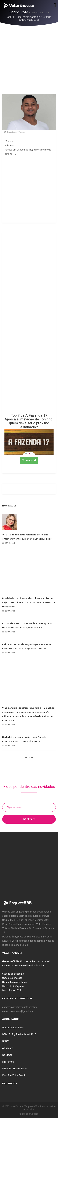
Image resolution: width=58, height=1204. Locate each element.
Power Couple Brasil (12, 1027)
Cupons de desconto (13, 973)
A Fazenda (7, 1048)
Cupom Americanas (12, 978)
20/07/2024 (8, 611)
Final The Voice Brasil (13, 1075)
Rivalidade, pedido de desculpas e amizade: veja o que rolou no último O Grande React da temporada (28, 602)
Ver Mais (29, 757)
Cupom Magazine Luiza (14, 982)
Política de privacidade (29, 1114)
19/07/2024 (8, 632)
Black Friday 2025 (11, 990)
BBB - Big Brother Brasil (14, 1068)
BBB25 (5, 1041)
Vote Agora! (29, 460)
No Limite (7, 1055)
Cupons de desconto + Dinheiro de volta (23, 965)
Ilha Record (8, 1061)
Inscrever (29, 819)
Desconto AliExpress (13, 986)
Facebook (9, 1083)
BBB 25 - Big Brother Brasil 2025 (19, 1034)
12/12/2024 (8, 543)
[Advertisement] (28, 55)
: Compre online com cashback (26, 961)
